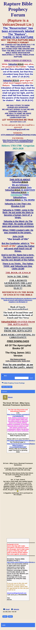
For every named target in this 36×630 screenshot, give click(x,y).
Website (16, 609)
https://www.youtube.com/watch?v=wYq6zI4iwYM (18, 415)
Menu (4, 375)
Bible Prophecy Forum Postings (13, 383)
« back (3, 625)
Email (8, 609)
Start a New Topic (6, 387)
